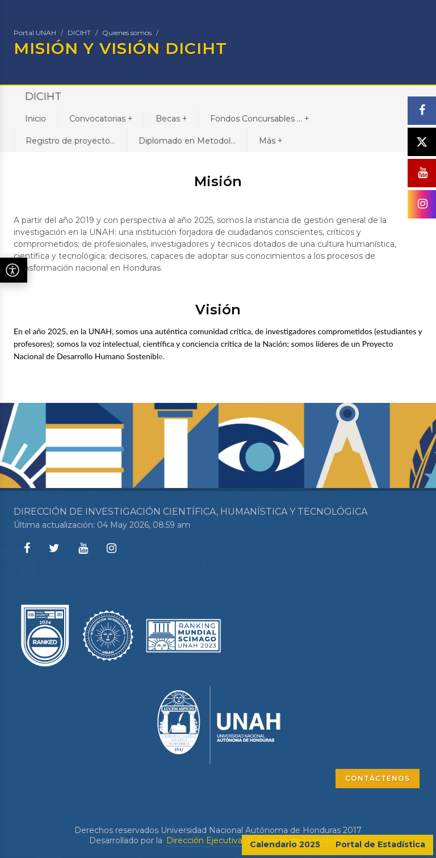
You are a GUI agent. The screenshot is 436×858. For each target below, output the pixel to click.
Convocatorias (100, 118)
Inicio (35, 118)
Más (270, 140)
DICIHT (79, 32)
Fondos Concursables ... (259, 118)
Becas (171, 118)
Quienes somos (127, 32)
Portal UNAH (35, 32)
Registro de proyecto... (70, 141)
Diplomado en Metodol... (187, 141)
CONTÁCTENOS (377, 778)
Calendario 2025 (285, 844)
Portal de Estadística (380, 844)
